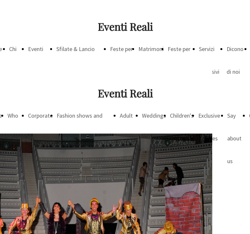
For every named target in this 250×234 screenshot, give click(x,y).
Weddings (154, 115)
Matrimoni (151, 49)
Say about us (234, 138)
